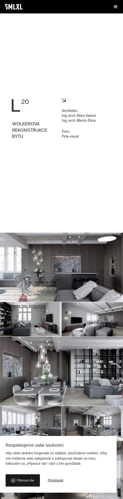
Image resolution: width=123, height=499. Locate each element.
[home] (13, 7)
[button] (115, 6)
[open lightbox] (61, 15)
